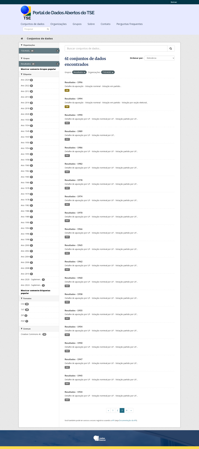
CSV (67, 90)
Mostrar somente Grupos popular (38, 69)
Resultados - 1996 (74, 82)
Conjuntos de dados (32, 24)
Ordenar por (136, 58)
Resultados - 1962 (74, 261)
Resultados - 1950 (74, 343)
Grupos (77, 24)
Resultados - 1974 (74, 196)
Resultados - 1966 (74, 229)
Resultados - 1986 (74, 147)
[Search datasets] (36, 29)
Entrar (174, 2)
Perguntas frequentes (129, 24)
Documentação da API (127, 420)
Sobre (91, 24)
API (113, 420)
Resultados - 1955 (74, 310)
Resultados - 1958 (74, 294)
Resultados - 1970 (74, 212)
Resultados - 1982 (74, 163)
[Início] (22, 38)
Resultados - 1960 (74, 277)
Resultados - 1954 (74, 326)
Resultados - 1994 (74, 98)
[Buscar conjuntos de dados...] (116, 48)
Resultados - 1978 (74, 180)
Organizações (58, 24)
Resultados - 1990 (74, 115)
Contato (105, 24)
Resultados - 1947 (74, 359)
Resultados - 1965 (74, 245)
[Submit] (48, 29)
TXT (67, 123)
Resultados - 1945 (74, 375)
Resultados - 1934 (74, 392)
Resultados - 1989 (74, 131)
